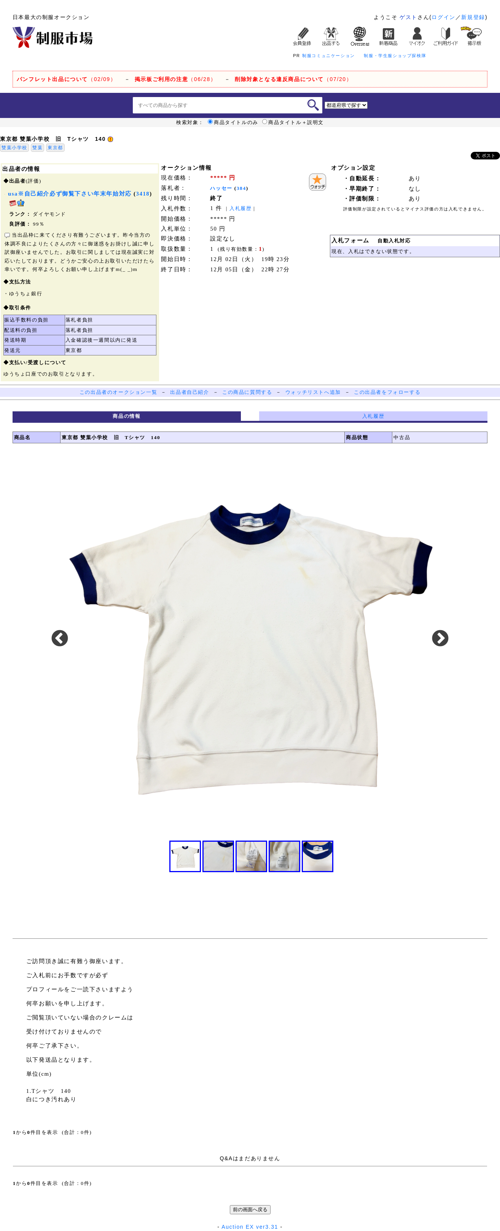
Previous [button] (59, 638)
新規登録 (473, 17)
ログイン (443, 17)
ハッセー (221, 188)
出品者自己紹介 (189, 392)
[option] (250, 639)
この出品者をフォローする (387, 392)
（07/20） (293, 79)
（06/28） (176, 79)
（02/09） (66, 79)
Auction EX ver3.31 (249, 1227)
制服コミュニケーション (328, 55)
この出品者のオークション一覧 (118, 392)
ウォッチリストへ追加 (313, 392)
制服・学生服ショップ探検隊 (395, 55)
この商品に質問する (247, 392)
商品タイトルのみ (233, 122)
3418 (143, 194)
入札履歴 (240, 208)
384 (241, 188)
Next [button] (440, 638)
